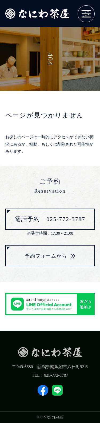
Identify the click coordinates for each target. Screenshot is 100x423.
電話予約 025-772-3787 (50, 219)
